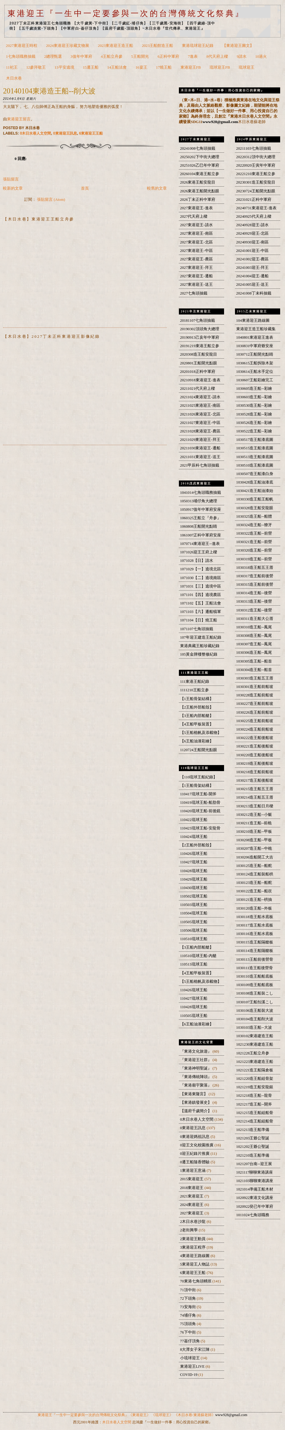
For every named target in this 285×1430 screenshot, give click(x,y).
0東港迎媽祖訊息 (195, 1137)
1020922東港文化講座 (254, 1198)
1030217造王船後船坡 (254, 780)
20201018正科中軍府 (197, 372)
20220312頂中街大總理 (255, 157)
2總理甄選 (53, 56)
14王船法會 (117, 67)
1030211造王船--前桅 (254, 823)
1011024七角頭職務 (252, 1215)
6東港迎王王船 (91, 133)
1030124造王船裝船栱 (254, 874)
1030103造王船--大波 (254, 1027)
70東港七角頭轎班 (196, 1281)
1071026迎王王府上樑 (198, 552)
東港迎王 (15, 119)
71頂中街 (188, 1290)
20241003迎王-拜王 (252, 267)
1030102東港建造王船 (254, 1036)
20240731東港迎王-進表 (256, 208)
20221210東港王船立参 (255, 174)
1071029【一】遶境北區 (200, 569)
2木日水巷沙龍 (193, 1222)
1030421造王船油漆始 (254, 491)
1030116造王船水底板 (254, 934)
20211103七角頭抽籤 (253, 148)
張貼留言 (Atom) (51, 199)
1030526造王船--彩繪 (254, 423)
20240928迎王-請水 (252, 225)
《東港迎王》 (139, 1415)
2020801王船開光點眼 (198, 363)
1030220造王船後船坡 (254, 755)
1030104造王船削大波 (254, 1019)
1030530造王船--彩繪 (254, 405)
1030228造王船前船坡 (254, 695)
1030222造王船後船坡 (254, 738)
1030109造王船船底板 (254, 985)
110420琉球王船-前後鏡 (200, 811)
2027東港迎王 (192, 1213)
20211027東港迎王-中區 (200, 423)
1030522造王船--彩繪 (254, 431)
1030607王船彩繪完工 (254, 380)
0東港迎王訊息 (65, 133)
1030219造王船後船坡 (254, 763)
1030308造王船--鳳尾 (254, 636)
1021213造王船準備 (253, 1130)
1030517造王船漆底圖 (254, 440)
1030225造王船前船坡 (254, 721)
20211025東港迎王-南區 (200, 405)
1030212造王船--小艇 (254, 815)
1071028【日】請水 (196, 561)
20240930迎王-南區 (252, 242)
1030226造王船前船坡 (254, 712)
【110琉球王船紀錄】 (198, 777)
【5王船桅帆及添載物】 (200, 733)
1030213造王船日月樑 (254, 806)
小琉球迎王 (190, 1358)
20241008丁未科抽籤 (253, 293)
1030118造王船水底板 (254, 917)
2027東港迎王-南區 (196, 233)
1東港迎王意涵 (193, 1170)
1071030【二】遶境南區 (200, 578)
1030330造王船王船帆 (254, 499)
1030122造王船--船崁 (254, 891)
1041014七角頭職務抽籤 (200, 492)
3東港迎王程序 (193, 1247)
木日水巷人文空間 (116, 1422)
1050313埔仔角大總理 (198, 501)
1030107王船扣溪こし (254, 1002)
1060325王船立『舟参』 (200, 518)
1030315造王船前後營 (254, 584)
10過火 (261, 56)
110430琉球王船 (193, 888)
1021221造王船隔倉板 (254, 1070)
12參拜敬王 (36, 67)
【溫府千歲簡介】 (196, 1111)
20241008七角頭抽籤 (197, 148)
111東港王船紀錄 (194, 681)
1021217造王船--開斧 (254, 1104)
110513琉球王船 (193, 964)
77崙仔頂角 (190, 1341)
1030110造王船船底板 (254, 976)
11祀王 (12, 67)
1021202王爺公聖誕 (253, 1147)
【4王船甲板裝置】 (196, 724)
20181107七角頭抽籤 (197, 320)
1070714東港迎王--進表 (200, 544)
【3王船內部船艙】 (196, 716)
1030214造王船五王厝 (254, 797)
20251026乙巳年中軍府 (199, 165)
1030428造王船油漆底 (254, 482)
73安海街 (188, 1307)
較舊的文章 (157, 188)
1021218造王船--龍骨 (254, 1095)
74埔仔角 (188, 1315)
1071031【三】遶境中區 (200, 586)
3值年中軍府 (81, 56)
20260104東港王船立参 (199, 174)
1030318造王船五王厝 (254, 567)
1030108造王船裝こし (254, 993)
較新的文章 (13, 188)
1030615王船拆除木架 (254, 363)
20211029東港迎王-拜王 (200, 440)
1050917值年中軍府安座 (200, 509)
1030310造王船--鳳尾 (254, 627)
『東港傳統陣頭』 (196, 1077)
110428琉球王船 (193, 871)
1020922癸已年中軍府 (254, 1206)
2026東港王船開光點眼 (199, 191)
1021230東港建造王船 (254, 1044)
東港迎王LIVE (193, 1366)
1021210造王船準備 (253, 1155)
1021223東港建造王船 (254, 1062)
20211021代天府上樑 (197, 388)
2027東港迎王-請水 (196, 225)
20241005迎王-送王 (252, 284)
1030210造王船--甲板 (254, 831)
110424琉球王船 (193, 837)
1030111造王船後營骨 (254, 968)
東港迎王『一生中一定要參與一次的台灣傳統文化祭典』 (126, 13)
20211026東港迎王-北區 (200, 414)
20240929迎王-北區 (252, 233)
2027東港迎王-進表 (196, 208)
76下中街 (188, 1332)
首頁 (85, 188)
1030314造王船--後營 (254, 593)
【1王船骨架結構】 (196, 699)
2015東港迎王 (192, 1179)
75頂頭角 (188, 1324)
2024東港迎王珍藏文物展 (67, 46)
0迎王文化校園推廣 (197, 1145)
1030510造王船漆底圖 (254, 465)
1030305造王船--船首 (254, 661)
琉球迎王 (246, 67)
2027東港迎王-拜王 (196, 267)
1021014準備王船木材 (254, 1189)
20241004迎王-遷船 (252, 276)
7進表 (193, 56)
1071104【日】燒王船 (198, 620)
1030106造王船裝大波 (254, 1010)
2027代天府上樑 (193, 216)
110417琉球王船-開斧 (198, 794)
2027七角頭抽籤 (193, 293)
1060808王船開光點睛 (198, 526)
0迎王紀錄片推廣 (195, 1153)
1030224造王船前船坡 (254, 729)
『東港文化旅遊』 (196, 1051)
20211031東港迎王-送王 (200, 457)
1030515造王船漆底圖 (254, 448)
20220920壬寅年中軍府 (255, 165)
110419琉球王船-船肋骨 (200, 802)
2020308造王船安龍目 (198, 354)
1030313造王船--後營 (254, 601)
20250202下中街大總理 (199, 157)
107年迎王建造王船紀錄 (200, 637)
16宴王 (141, 67)
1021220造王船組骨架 (254, 1079)
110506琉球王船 (193, 930)
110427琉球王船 (193, 862)
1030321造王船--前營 (254, 542)
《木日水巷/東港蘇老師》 (194, 1415)
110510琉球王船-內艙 (198, 956)
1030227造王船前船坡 (254, 704)
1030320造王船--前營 (254, 550)
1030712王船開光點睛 (254, 354)
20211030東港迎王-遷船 (200, 448)
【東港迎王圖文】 (238, 46)
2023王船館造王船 (157, 46)
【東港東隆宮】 (194, 1094)
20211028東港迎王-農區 (200, 431)
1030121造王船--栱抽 (254, 899)
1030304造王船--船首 (254, 670)
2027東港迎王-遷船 (196, 276)
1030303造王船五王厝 (254, 678)
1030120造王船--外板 (254, 908)
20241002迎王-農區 (252, 259)
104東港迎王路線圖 (253, 320)
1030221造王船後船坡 (254, 746)
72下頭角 (188, 1298)
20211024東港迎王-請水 (200, 397)
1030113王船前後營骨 (254, 959)
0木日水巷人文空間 (35, 133)
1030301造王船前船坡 (254, 687)
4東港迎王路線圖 (195, 1256)
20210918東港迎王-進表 (200, 380)
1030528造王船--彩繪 (254, 414)
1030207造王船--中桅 (254, 848)
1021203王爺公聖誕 (253, 1138)
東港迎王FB (190, 67)
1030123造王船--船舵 (254, 883)
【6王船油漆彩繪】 (196, 741)
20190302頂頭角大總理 (199, 329)
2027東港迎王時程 (21, 46)
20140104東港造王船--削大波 (49, 91)
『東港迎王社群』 (196, 1060)
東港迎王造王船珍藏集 (256, 329)
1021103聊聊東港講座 (254, 1181)
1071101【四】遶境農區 (200, 595)
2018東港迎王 (192, 1188)
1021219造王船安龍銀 (254, 1087)
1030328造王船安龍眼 (254, 508)
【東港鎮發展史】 (196, 1102)
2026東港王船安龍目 (197, 182)
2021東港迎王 (192, 1196)
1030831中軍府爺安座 (254, 346)
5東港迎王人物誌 (195, 1264)
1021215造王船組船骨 (254, 1113)
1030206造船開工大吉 (254, 857)
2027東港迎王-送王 (196, 284)
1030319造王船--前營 (254, 559)
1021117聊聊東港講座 (254, 1172)
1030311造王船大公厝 (254, 619)
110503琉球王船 (193, 905)
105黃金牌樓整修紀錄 (198, 654)
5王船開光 (140, 56)
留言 (27, 119)
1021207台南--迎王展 (254, 1164)
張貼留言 (11, 179)
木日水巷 (14, 78)
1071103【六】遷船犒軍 (200, 612)
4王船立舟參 (111, 56)
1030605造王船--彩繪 (254, 388)
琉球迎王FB (220, 67)
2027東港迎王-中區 (196, 251)
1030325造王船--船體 (254, 516)
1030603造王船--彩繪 (254, 397)
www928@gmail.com (220, 121)
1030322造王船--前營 (254, 533)
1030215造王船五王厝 (254, 789)
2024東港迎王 (192, 1205)
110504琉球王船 (193, 913)
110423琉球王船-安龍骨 (200, 828)
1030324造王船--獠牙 (254, 525)
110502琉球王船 (193, 896)
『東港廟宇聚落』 (196, 1085)
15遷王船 (91, 67)
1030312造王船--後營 (254, 610)
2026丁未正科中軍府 (197, 199)
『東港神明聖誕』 (196, 1068)
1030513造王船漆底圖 (254, 457)
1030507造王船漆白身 (254, 474)
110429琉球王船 (193, 879)
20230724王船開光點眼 (255, 191)
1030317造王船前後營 (254, 576)
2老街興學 (189, 1230)
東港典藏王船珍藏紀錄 (200, 646)
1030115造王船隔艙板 (254, 942)
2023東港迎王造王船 (115, 46)
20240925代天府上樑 (253, 216)
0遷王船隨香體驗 (195, 1162)
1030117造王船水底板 (254, 925)
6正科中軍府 (168, 56)
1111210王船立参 (194, 690)
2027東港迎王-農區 (196, 259)
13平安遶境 (64, 67)
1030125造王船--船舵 (254, 866)
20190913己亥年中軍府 (199, 337)
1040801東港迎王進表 (254, 337)
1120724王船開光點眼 (198, 750)
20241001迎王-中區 (252, 251)
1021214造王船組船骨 (254, 1121)
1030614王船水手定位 (254, 372)
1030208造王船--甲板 (254, 840)
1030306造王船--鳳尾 (254, 652)
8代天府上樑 (217, 56)
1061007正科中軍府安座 (200, 535)
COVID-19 (189, 1375)
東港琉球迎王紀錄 (197, 46)
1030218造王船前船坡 (254, 772)
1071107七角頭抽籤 (196, 629)
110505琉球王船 (193, 922)
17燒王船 (164, 67)
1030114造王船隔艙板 (254, 951)
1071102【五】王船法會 (200, 603)
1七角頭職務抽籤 (20, 56)
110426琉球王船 (193, 854)
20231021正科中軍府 (253, 199)
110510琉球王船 (193, 939)
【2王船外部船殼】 (196, 707)
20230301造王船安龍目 (255, 182)
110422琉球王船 (193, 820)
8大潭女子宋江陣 (195, 1349)
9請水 (241, 56)
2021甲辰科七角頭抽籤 (199, 465)
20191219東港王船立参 (199, 346)
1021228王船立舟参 (253, 1053)
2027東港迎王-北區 (196, 242)
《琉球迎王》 (162, 1415)
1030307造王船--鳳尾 (254, 644)
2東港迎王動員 (193, 1239)
